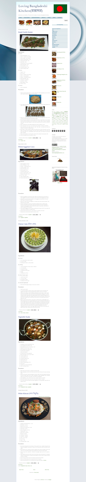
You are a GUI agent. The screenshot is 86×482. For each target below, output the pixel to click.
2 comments (20, 216)
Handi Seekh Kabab (25, 32)
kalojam (54, 118)
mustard (56, 119)
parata (67, 119)
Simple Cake (59, 96)
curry (63, 115)
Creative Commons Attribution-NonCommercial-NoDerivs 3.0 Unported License (59, 149)
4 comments (20, 139)
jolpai (63, 117)
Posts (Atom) (36, 472)
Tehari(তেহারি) (59, 102)
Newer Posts (21, 469)
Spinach (57, 111)
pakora (63, 119)
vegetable (26, 217)
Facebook (59, 17)
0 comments (20, 385)
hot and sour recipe (58, 117)
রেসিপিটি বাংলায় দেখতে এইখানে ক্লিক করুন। (44, 396)
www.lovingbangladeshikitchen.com (58, 152)
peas (57, 120)
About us (43, 17)
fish (65, 116)
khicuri (29, 465)
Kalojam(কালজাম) (59, 63)
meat (24, 140)
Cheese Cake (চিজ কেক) (27, 224)
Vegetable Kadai (24, 317)
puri (56, 121)
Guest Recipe (27, 17)
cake (22, 312)
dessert (27, 312)
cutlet (67, 115)
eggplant (22, 217)
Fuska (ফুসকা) (59, 85)
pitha (65, 120)
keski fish (59, 118)
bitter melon (65, 114)
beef (56, 114)
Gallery (49, 17)
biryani (60, 114)
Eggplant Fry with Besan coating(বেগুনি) (61, 81)
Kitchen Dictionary (35, 17)
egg (62, 116)
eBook (54, 17)
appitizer (66, 111)
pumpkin (53, 121)
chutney (44, 460)
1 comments (20, 311)
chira (57, 115)
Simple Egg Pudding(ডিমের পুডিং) (62, 74)
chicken (53, 115)
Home (20, 17)
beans (53, 114)
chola (60, 115)
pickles (61, 120)
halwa (53, 117)
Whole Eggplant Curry (26, 147)
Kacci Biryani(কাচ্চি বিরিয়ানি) (61, 52)
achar (61, 111)
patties (54, 120)
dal (53, 116)
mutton (60, 119)
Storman (42, 479)
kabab (22, 140)
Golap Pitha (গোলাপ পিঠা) (61, 57)
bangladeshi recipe (24, 465)
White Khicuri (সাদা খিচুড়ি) (28, 393)
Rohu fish (53, 111)
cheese (24, 312)
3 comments (20, 464)
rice (31, 465)
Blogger (50, 479)
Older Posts (47, 469)
